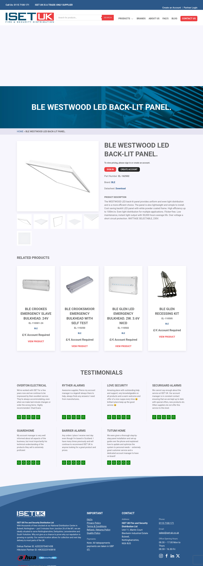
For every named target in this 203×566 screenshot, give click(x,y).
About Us (154, 12)
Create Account (129, 103)
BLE (113, 115)
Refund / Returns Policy (98, 463)
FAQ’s (166, 12)
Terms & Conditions (97, 460)
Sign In (110, 103)
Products (126, 12)
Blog (174, 12)
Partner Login (190, 2)
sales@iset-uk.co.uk (169, 466)
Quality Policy (93, 466)
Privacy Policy (94, 456)
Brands (141, 12)
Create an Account (171, 2)
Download (121, 122)
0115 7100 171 (166, 456)
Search (108, 12)
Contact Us (189, 12)
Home (20, 65)
